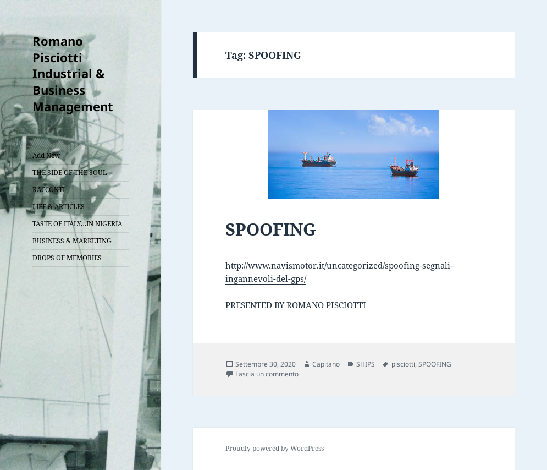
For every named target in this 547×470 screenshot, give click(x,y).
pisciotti (403, 364)
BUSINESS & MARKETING (72, 240)
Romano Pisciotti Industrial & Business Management (72, 73)
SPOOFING (270, 229)
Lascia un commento (267, 374)
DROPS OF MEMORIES (67, 258)
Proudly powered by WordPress (274, 448)
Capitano (326, 364)
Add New (46, 155)
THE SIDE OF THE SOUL (69, 172)
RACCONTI (48, 189)
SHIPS (365, 364)
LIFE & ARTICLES (58, 206)
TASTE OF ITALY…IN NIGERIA (77, 223)
